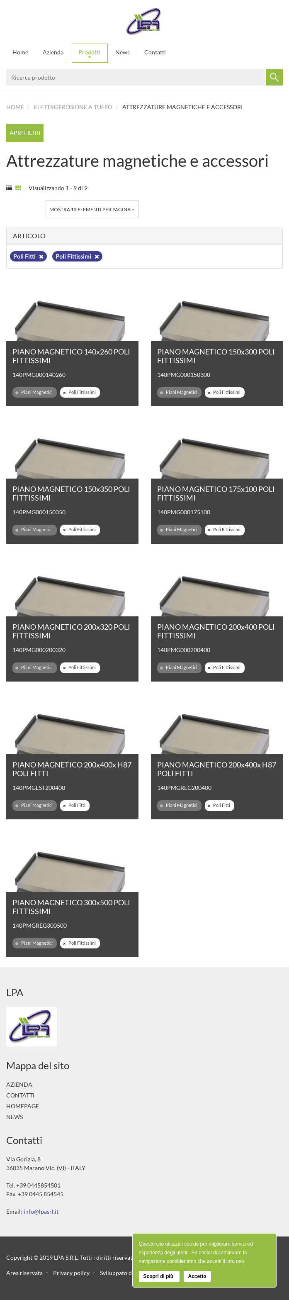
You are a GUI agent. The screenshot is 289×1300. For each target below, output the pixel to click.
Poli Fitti (28, 256)
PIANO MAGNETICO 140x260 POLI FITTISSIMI (71, 356)
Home (20, 52)
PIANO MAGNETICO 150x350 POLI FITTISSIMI (71, 493)
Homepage (22, 1105)
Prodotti (89, 53)
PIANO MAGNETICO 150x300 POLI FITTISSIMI (216, 356)
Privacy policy (71, 1272)
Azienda (53, 52)
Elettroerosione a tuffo (73, 106)
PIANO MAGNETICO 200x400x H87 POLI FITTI (71, 769)
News (122, 52)
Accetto (197, 1276)
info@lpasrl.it (41, 1211)
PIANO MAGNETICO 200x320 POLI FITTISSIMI (71, 631)
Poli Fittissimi (77, 256)
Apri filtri (25, 132)
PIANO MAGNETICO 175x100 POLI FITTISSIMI (216, 493)
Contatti (155, 52)
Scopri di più (159, 1276)
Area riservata (24, 1272)
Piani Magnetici (34, 392)
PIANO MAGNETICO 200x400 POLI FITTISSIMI (216, 631)
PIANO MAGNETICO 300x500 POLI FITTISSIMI (71, 907)
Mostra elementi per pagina (92, 209)
